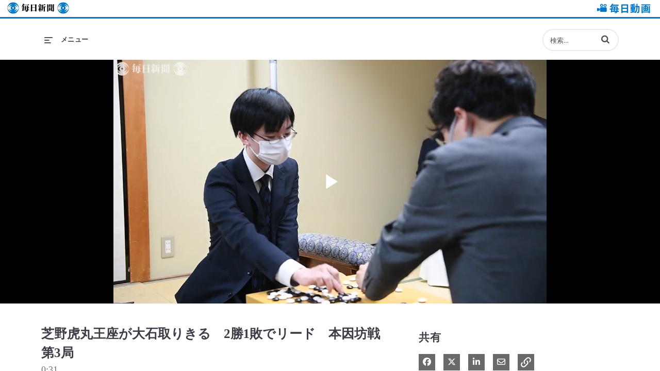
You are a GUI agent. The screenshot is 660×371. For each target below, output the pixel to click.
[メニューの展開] (66, 39)
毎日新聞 (38, 8)
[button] (605, 39)
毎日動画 (622, 8)
